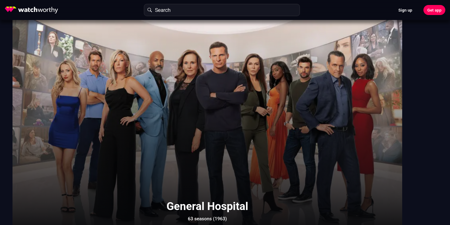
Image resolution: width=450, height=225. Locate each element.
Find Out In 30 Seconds (355, 70)
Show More (281, 198)
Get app (434, 10)
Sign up (405, 10)
